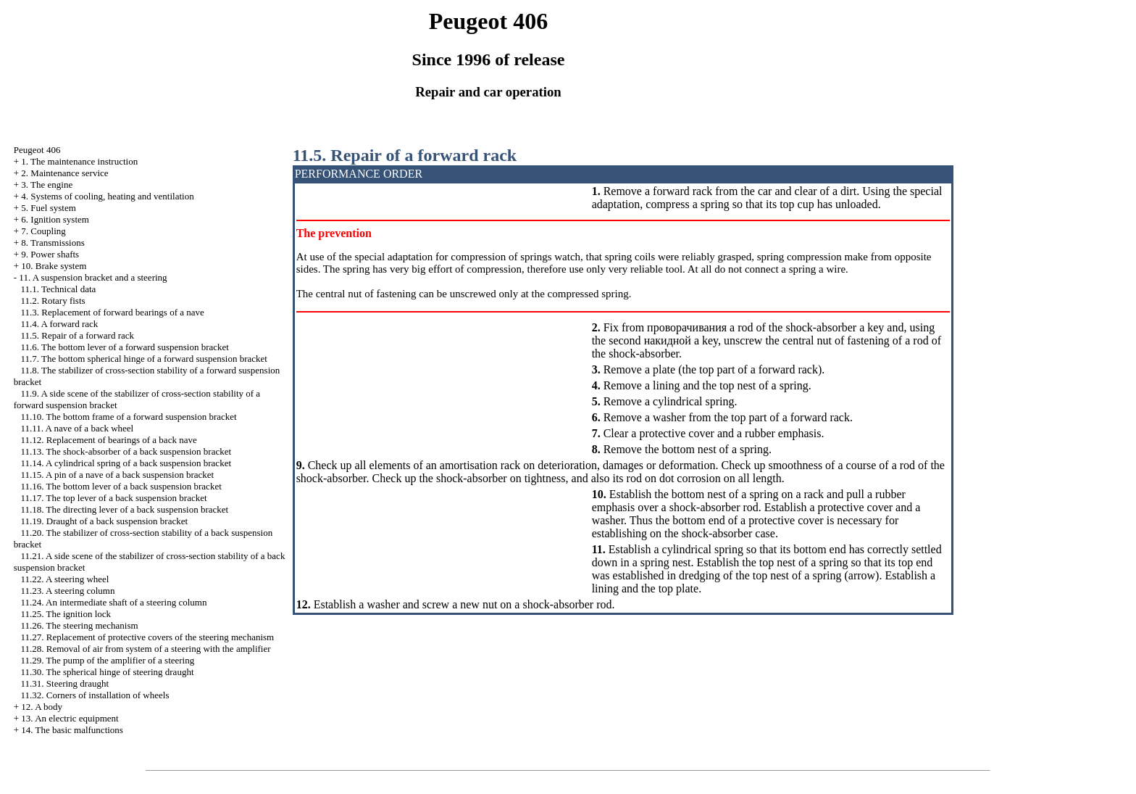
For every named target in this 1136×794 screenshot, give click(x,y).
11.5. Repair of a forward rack (78, 335)
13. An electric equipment (69, 718)
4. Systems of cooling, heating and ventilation (107, 196)
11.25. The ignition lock (66, 613)
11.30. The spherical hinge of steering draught (107, 671)
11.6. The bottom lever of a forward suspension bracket (125, 347)
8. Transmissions (52, 242)
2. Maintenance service (64, 173)
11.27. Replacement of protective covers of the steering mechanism (148, 637)
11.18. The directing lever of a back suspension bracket (125, 509)
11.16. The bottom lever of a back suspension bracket (121, 486)
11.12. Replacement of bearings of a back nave (109, 439)
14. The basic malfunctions (72, 729)
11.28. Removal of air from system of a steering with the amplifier (146, 648)
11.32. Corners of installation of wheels (95, 695)
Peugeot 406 (37, 149)
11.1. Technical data (58, 289)
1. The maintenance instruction (79, 161)
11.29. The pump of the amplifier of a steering (108, 660)
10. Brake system (53, 265)
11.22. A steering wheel (65, 579)
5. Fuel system (48, 207)
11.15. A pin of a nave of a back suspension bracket (117, 474)
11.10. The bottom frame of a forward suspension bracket (129, 416)
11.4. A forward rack (60, 323)
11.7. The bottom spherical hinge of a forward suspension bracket (144, 358)
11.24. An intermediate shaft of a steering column (114, 602)
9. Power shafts (50, 254)
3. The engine (46, 184)
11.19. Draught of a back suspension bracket (104, 521)
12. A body (41, 706)
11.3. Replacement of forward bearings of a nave (112, 312)
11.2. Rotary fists (53, 300)
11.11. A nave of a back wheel (77, 428)
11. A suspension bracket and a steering (93, 277)
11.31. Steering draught (65, 683)
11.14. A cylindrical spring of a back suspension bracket (126, 463)
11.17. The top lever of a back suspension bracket (114, 497)
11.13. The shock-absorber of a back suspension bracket (126, 451)
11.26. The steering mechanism (79, 625)
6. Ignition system (55, 219)
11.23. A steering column (68, 590)
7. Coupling (43, 231)
